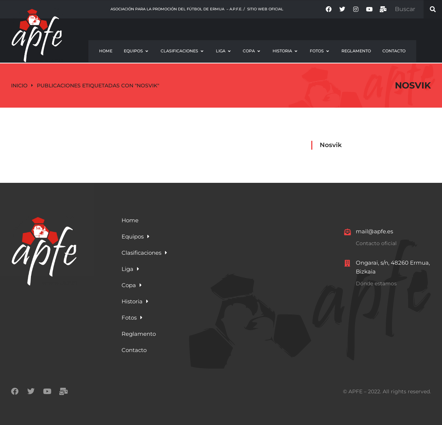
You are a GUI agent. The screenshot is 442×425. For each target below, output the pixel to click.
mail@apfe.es (374, 231)
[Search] (433, 9)
